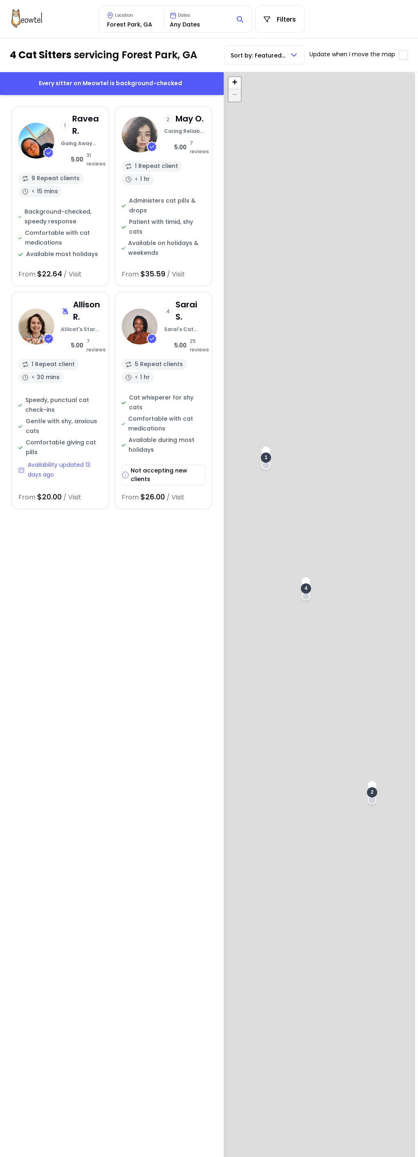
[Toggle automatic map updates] (403, 55)
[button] (266, 458)
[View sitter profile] (60, 196)
